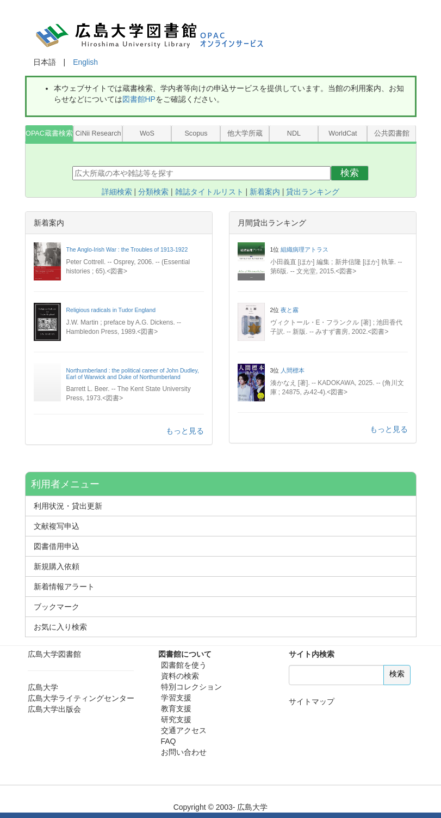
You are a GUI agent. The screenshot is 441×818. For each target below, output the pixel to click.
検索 (349, 173)
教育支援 (176, 708)
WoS (147, 133)
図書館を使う (184, 665)
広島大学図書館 (54, 654)
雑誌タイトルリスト (209, 191)
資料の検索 (180, 676)
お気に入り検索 (60, 626)
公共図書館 (391, 133)
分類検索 (153, 191)
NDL (294, 133)
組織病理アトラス (304, 249)
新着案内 (265, 191)
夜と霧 (290, 310)
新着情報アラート (64, 586)
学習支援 (176, 697)
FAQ (168, 741)
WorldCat (342, 133)
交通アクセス (184, 730)
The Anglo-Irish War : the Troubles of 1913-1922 (127, 249)
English (85, 62)
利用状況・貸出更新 (68, 506)
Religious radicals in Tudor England (111, 310)
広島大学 (43, 687)
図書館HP (139, 99)
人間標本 (293, 370)
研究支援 (176, 719)
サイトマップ (311, 701)
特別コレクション (191, 686)
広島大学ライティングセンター (81, 698)
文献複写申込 (56, 526)
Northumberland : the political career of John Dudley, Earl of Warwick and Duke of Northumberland (132, 373)
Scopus (195, 133)
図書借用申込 (56, 546)
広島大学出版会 (54, 709)
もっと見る (185, 430)
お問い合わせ (184, 752)
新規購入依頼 (56, 566)
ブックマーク (56, 606)
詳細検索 (117, 191)
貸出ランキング (312, 191)
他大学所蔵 (245, 133)
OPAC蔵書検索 (49, 133)
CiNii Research (98, 133)
